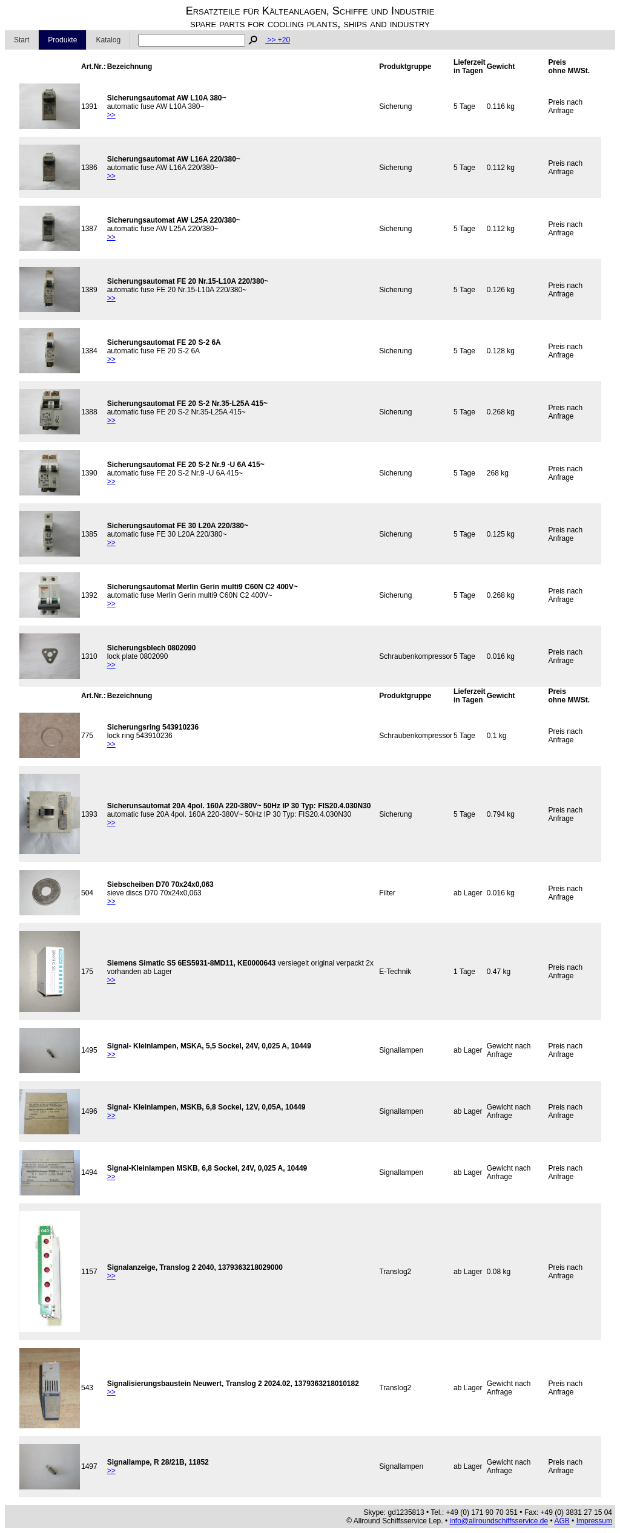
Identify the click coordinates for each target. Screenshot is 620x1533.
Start (21, 40)
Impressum (594, 1521)
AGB (561, 1521)
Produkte (62, 40)
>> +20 (277, 40)
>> (111, 115)
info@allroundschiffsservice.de (499, 1521)
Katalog (108, 40)
